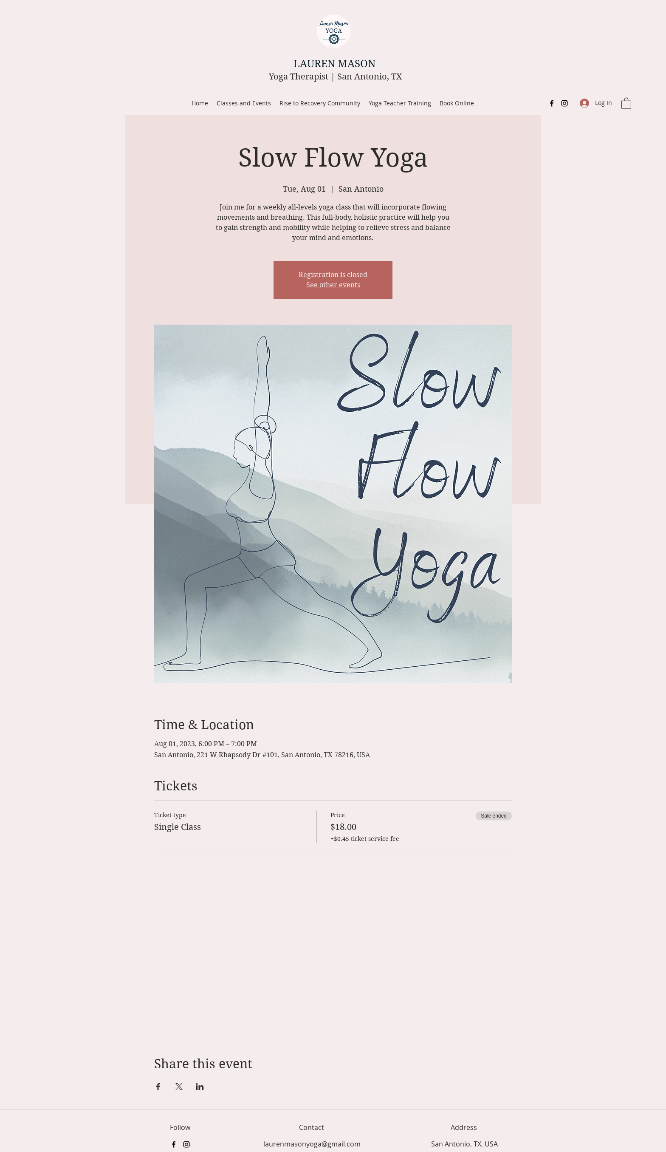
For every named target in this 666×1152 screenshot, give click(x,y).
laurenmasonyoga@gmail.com (312, 1144)
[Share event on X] (179, 1086)
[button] (626, 102)
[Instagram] (564, 103)
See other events (333, 285)
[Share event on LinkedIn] (200, 1086)
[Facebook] (551, 103)
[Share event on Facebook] (158, 1086)
